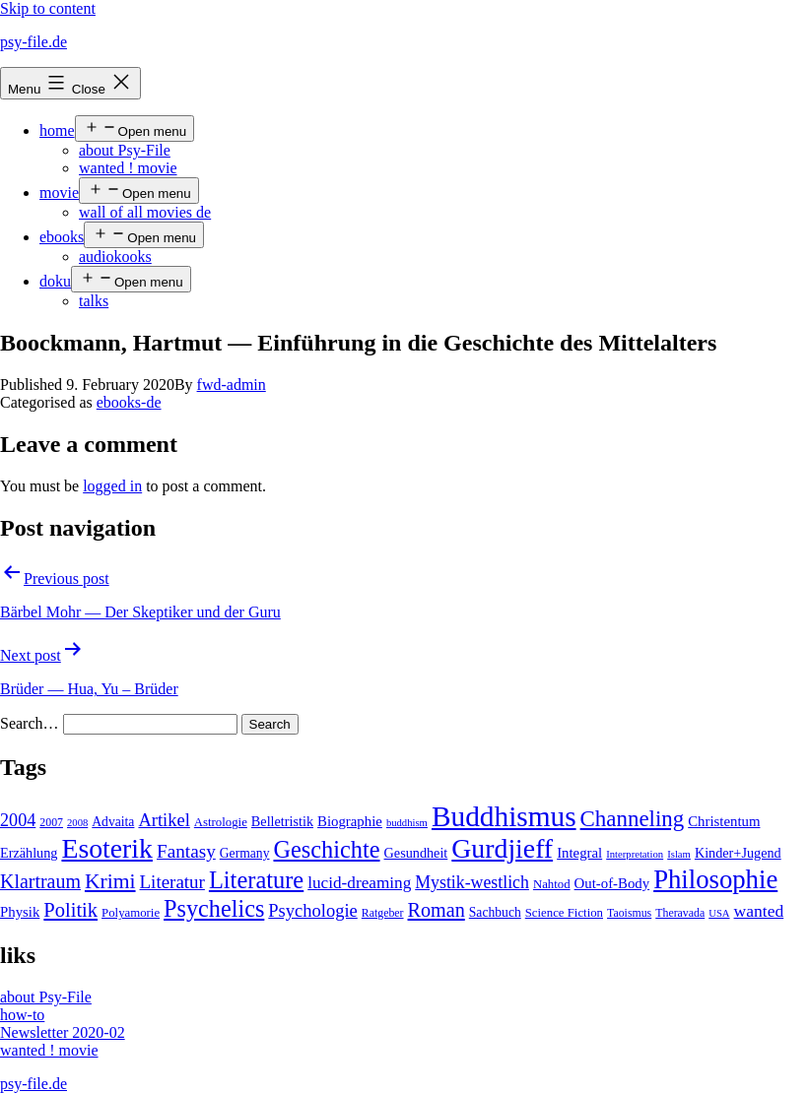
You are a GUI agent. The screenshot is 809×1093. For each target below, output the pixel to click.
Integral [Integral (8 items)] (579, 853)
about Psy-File (124, 150)
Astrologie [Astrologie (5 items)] (220, 822)
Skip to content (48, 8)
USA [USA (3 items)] (718, 913)
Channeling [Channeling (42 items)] (632, 818)
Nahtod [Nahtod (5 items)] (552, 884)
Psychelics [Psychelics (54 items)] (214, 908)
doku (55, 281)
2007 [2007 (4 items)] (51, 822)
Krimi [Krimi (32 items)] (110, 881)
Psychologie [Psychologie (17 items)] (312, 911)
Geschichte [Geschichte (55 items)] (326, 849)
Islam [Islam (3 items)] (679, 854)
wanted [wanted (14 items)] (759, 911)
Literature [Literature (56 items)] (256, 880)
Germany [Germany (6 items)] (245, 853)
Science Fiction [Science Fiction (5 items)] (564, 913)
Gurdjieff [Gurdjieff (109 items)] (502, 848)
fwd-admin (231, 384)
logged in (112, 486)
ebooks (61, 236)
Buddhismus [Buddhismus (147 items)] (504, 816)
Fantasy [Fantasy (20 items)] (186, 851)
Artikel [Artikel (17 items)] (163, 820)
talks (93, 300)
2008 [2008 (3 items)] (77, 822)
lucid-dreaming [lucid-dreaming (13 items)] (359, 882)
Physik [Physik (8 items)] (19, 912)
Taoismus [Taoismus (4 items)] (629, 913)
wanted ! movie (128, 168)
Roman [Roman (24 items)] (436, 910)
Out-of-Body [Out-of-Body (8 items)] (612, 883)
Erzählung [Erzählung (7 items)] (28, 853)
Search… (29, 723)
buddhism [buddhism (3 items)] (407, 822)
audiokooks (115, 256)
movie (59, 192)
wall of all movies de (145, 212)
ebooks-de (129, 402)
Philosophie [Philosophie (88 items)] (715, 879)
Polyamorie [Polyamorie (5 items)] (130, 913)
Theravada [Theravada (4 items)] (680, 913)
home (57, 130)
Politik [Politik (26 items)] (70, 910)
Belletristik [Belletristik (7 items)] (282, 821)
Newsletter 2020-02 (62, 1032)
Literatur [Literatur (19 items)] (172, 881)
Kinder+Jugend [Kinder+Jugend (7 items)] (738, 853)
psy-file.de (33, 41)
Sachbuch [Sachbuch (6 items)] (495, 912)
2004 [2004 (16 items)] (17, 820)
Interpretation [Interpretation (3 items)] (634, 854)
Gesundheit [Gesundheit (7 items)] (416, 853)
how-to (22, 1014)
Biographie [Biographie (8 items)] (349, 821)
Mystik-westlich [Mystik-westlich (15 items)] (472, 882)
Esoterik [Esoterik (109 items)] (107, 848)
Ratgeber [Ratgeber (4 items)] (383, 913)
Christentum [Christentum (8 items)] (724, 821)
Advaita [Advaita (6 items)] (113, 821)
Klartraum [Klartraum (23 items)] (40, 881)
